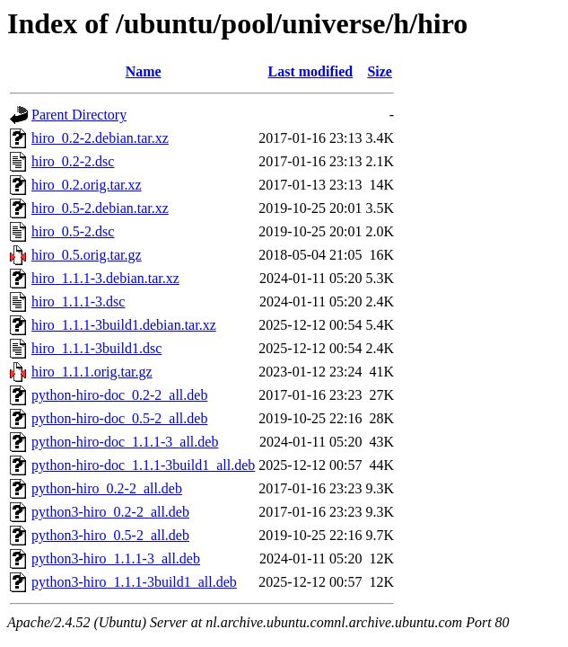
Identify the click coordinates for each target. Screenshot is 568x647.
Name (144, 71)
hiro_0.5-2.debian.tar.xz (100, 208)
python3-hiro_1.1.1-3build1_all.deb (134, 581)
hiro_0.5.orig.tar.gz (86, 254)
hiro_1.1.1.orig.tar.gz (92, 371)
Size (379, 71)
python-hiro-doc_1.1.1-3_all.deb (124, 441)
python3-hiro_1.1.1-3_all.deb (115, 558)
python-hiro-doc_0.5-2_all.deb (119, 418)
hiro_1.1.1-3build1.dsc (96, 348)
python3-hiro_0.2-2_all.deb (110, 511)
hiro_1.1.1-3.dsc (78, 301)
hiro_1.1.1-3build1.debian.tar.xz (123, 324)
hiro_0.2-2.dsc (72, 161)
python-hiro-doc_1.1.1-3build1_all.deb (143, 465)
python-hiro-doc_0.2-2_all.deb (119, 395)
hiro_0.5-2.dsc (72, 231)
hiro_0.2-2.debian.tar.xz (100, 138)
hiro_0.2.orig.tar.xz (86, 184)
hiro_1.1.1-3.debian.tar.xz (105, 278)
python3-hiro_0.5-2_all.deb (110, 535)
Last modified (311, 71)
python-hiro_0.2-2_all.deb (106, 488)
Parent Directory (79, 114)
